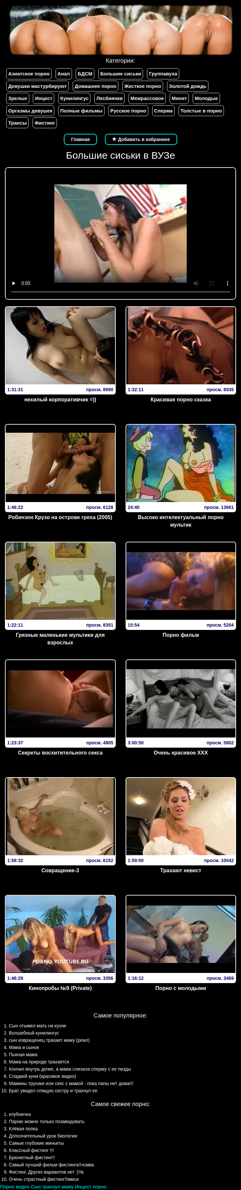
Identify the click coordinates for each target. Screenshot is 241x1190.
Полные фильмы (81, 110)
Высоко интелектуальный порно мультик (181, 521)
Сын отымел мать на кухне (37, 1025)
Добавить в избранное (141, 139)
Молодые (206, 98)
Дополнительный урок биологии (43, 1136)
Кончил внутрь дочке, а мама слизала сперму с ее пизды (70, 1069)
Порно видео (15, 1186)
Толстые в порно (201, 110)
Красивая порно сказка (181, 399)
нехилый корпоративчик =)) (60, 399)
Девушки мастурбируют (37, 86)
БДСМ (85, 73)
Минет (179, 98)
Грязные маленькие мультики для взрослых (60, 638)
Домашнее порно (95, 86)
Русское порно (128, 110)
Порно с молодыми (181, 988)
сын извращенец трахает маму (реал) (49, 1040)
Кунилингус (74, 98)
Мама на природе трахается (39, 1061)
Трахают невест (180, 870)
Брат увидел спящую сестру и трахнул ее (53, 1090)
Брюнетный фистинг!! (32, 1157)
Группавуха (163, 73)
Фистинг (45, 123)
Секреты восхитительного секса (60, 753)
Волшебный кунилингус (34, 1033)
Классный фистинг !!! (31, 1150)
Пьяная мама (23, 1054)
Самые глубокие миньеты (36, 1143)
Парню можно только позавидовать (46, 1121)
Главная (80, 139)
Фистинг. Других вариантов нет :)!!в (46, 1172)
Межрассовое (147, 98)
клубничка (20, 1114)
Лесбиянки (109, 98)
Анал (64, 73)
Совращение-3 (60, 870)
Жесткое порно (142, 86)
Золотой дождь (187, 86)
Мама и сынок (24, 1047)
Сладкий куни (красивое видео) (42, 1076)
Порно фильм (180, 635)
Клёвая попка (23, 1128)
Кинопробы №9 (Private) (60, 988)
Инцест (43, 98)
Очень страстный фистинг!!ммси (44, 1179)
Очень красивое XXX (181, 753)
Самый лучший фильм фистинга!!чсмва (51, 1164)
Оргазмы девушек (30, 110)
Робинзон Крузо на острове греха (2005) (60, 517)
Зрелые (17, 98)
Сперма (163, 110)
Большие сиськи (120, 73)
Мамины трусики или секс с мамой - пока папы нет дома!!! (71, 1083)
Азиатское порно (29, 73)
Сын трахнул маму (52, 1186)
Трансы (17, 123)
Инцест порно (91, 1186)
